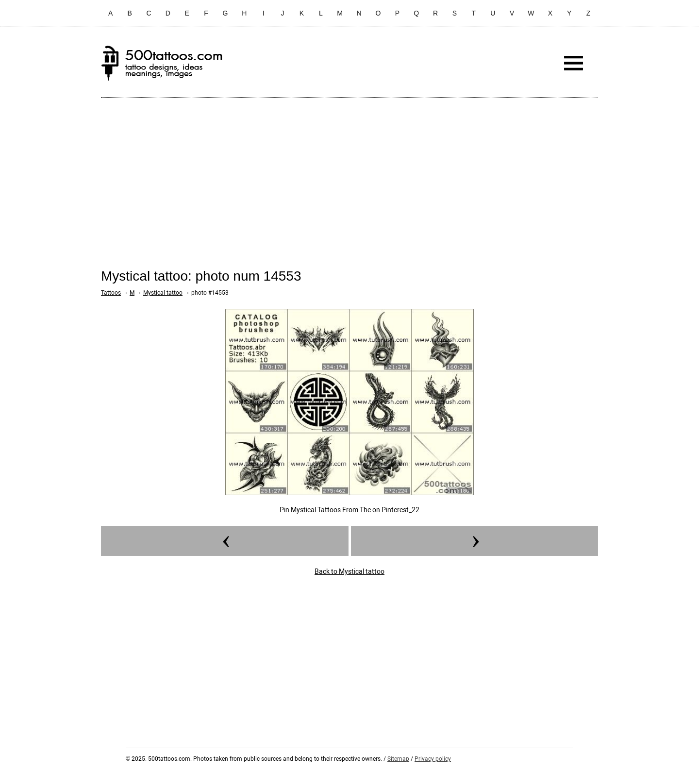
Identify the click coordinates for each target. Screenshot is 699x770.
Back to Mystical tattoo (349, 571)
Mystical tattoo (163, 292)
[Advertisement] (349, 175)
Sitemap (398, 758)
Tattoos (111, 292)
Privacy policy (433, 758)
